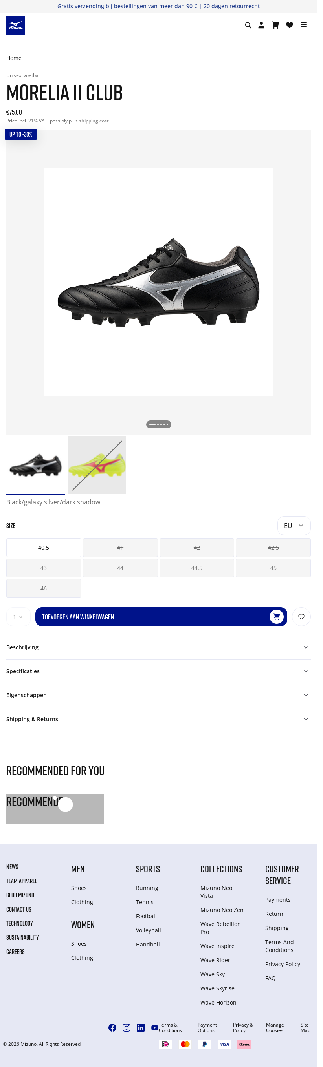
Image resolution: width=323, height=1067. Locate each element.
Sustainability (22, 937)
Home (14, 58)
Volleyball (148, 930)
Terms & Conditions (170, 1027)
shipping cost (94, 120)
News (12, 867)
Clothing (82, 902)
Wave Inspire (217, 946)
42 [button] (197, 547)
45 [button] (273, 568)
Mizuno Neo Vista (216, 891)
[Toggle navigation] (303, 25)
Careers (15, 952)
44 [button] (120, 568)
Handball (148, 944)
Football (146, 916)
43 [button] (43, 568)
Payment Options (207, 1027)
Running (147, 888)
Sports (148, 868)
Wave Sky (212, 974)
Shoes (79, 888)
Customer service (282, 874)
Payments (278, 899)
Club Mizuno (20, 895)
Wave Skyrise (217, 988)
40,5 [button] (43, 547)
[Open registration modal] (261, 25)
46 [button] (43, 588)
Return (274, 913)
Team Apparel (21, 881)
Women (83, 924)
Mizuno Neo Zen (222, 910)
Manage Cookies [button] (275, 1027)
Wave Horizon (218, 1002)
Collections (221, 868)
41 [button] (120, 547)
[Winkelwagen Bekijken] (275, 25)
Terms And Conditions (279, 946)
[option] (35, 465)
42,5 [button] (273, 547)
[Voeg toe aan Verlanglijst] (301, 616)
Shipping (277, 928)
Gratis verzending (80, 6)
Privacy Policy (282, 964)
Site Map (305, 1027)
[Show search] (248, 25)
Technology (19, 923)
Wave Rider (215, 960)
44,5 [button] (196, 568)
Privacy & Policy (243, 1027)
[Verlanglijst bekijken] (290, 25)
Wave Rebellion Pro (220, 927)
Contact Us (18, 909)
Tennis (145, 902)
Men (77, 868)
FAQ (270, 978)
